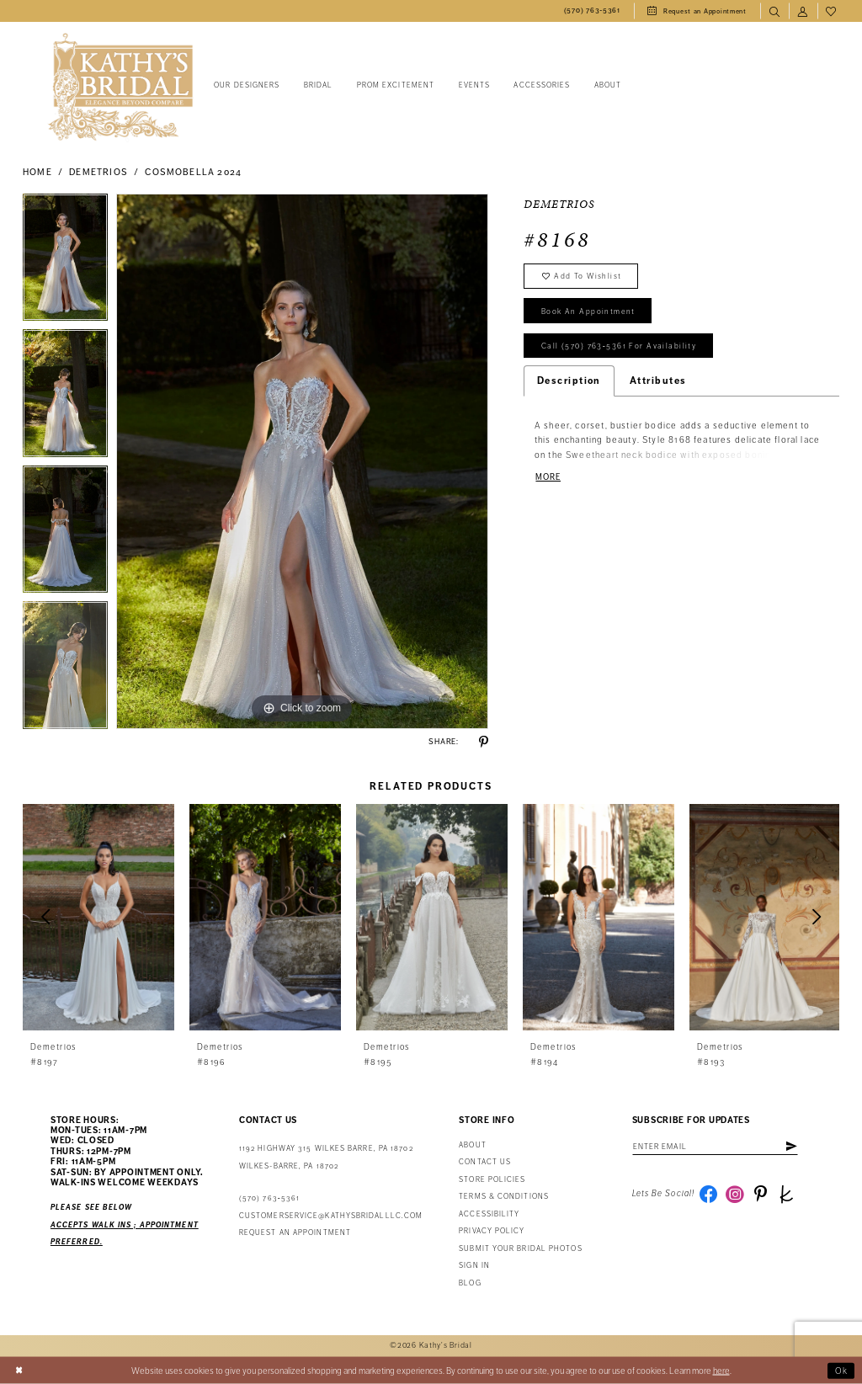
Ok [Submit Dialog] (842, 1370)
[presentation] (98, 917)
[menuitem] (592, 11)
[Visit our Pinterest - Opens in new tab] (762, 1195)
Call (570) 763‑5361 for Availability (619, 348)
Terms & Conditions (504, 1196)
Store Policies (492, 1179)
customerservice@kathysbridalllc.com (331, 1216)
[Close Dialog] (19, 1370)
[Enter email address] (717, 1146)
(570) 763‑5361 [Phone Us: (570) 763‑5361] (269, 1198)
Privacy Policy (491, 1231)
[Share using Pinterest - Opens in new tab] (483, 742)
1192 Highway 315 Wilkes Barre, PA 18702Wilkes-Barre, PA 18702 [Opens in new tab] (326, 1157)
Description (569, 383)
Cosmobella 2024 (193, 172)
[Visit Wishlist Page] (831, 11)
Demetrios (98, 172)
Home (37, 172)
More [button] (548, 479)
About (472, 1145)
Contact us (485, 1162)
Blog (470, 1283)
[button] (803, 11)
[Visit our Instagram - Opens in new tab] (736, 1195)
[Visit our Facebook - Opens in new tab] (709, 1195)
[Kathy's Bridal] (120, 87)
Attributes (658, 383)
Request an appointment (295, 1233)
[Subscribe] (794, 1146)
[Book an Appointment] (697, 11)
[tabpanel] (65, 262)
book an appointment (589, 312)
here (721, 1370)
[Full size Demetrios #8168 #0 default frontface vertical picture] (302, 461)
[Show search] (774, 11)
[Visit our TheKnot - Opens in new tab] (788, 1195)
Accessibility (489, 1214)
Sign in (474, 1265)
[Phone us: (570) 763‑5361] (592, 11)
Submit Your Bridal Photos (520, 1249)
